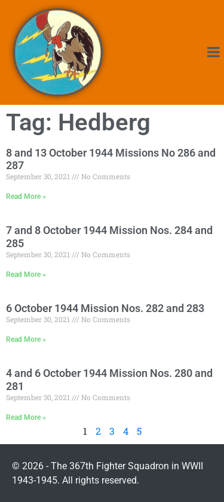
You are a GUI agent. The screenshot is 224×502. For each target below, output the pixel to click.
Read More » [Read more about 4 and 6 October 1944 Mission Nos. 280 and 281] (26, 417)
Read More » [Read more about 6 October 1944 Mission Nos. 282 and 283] (26, 339)
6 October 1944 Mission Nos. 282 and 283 (105, 308)
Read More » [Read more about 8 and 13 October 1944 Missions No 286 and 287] (26, 196)
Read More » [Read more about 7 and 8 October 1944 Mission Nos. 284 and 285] (26, 274)
